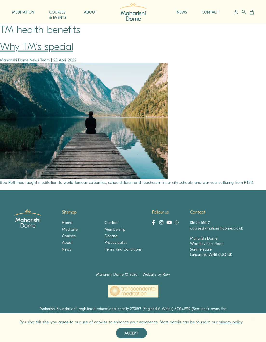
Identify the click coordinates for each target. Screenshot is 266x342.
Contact (112, 223)
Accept (131, 333)
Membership (115, 229)
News (66, 249)
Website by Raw (156, 274)
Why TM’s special (36, 46)
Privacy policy (116, 242)
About (67, 242)
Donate (111, 236)
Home (67, 223)
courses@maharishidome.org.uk (216, 228)
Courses (69, 236)
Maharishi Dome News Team (25, 60)
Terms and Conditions (123, 249)
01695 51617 (200, 223)
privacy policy (230, 322)
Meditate (70, 229)
